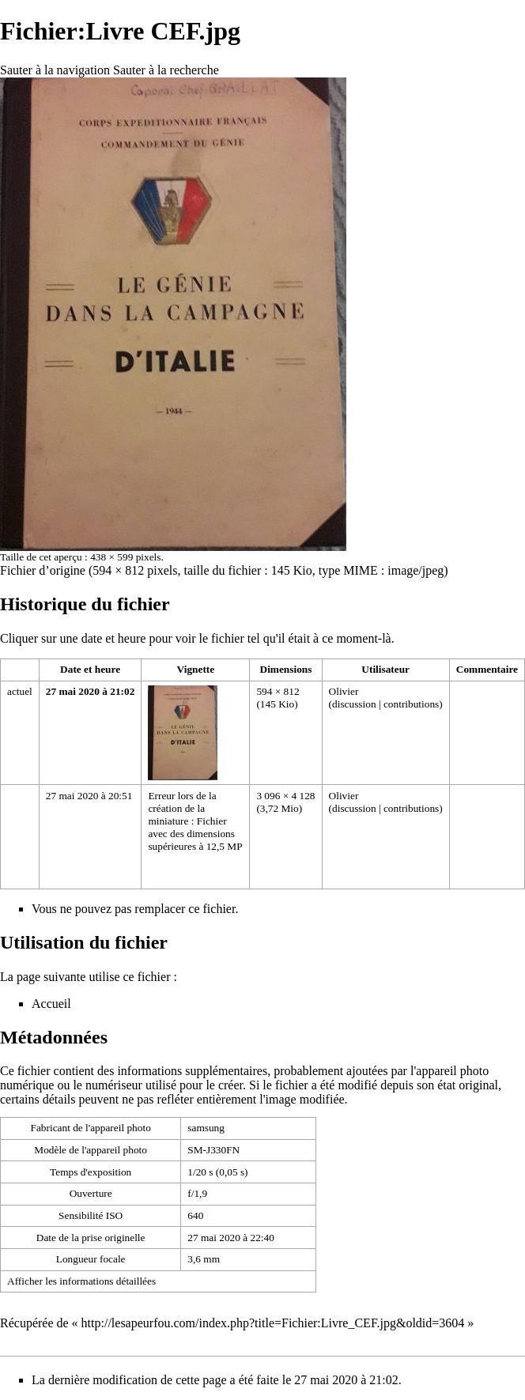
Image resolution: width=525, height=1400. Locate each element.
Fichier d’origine (42, 570)
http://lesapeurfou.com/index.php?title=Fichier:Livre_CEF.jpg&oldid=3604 (273, 1323)
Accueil (51, 1003)
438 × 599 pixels (125, 557)
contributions (411, 704)
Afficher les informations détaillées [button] (81, 1281)
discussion (354, 704)
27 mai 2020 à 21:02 (90, 691)
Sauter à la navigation (55, 70)
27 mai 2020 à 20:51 (89, 796)
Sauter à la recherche (166, 70)
